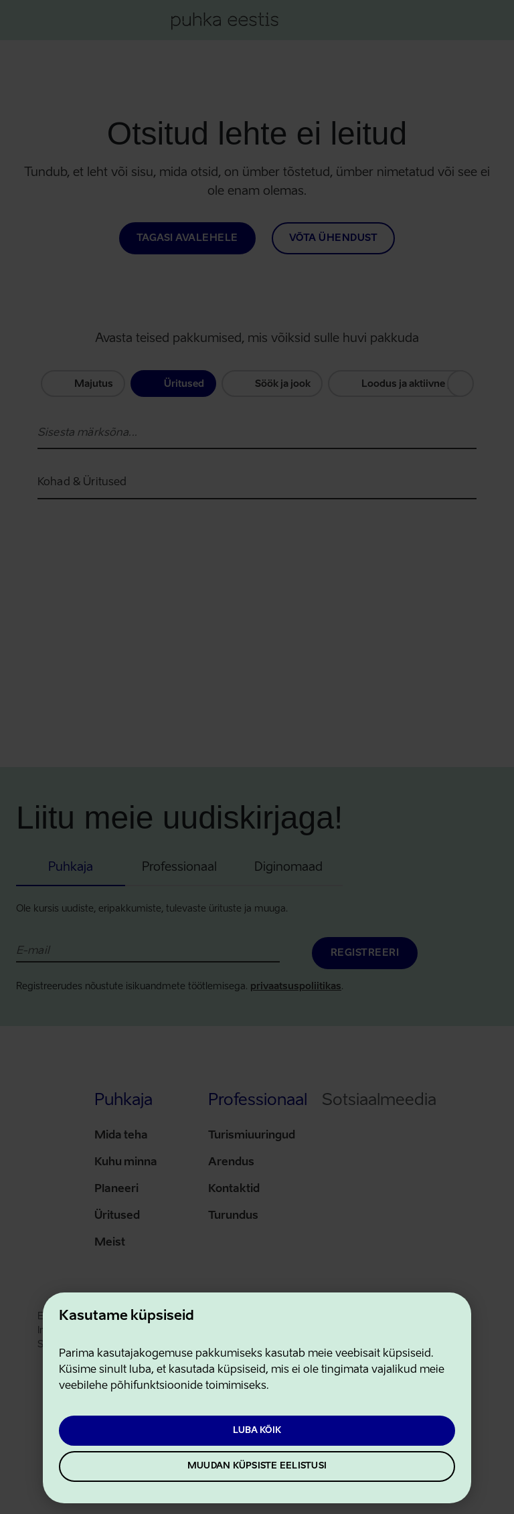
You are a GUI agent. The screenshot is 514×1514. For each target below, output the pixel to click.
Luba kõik (257, 1430)
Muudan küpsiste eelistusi (257, 1466)
